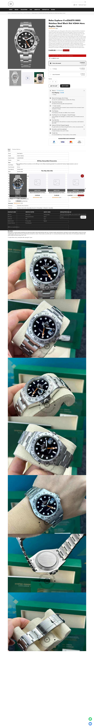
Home (10, 9)
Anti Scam (10, 718)
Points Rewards (28, 724)
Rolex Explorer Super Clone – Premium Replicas (21, 13)
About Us (37, 9)
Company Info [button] (12, 713)
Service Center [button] (30, 713)
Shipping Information (30, 718)
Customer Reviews (11, 724)
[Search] (77, 2)
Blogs (53, 9)
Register (45, 722)
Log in (85, 4)
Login (45, 720)
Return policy (28, 716)
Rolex (16, 9)
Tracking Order (47, 716)
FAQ (31, 9)
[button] (8, 78)
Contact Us (45, 9)
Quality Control (11, 722)
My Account (81, 4)
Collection (24, 9)
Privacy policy (28, 722)
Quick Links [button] (47, 713)
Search (45, 718)
